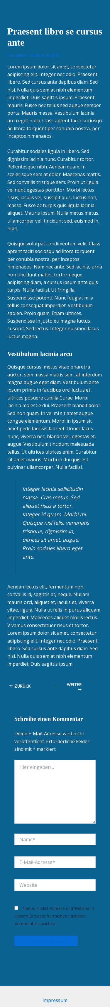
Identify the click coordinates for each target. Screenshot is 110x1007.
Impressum (55, 1000)
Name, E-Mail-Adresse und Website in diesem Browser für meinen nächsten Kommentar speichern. (54, 916)
